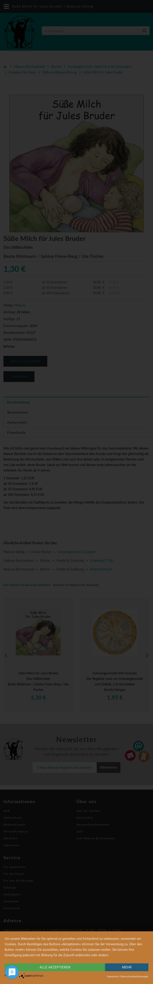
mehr (127, 967)
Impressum (113, 976)
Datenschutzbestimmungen (134, 976)
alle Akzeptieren (55, 967)
